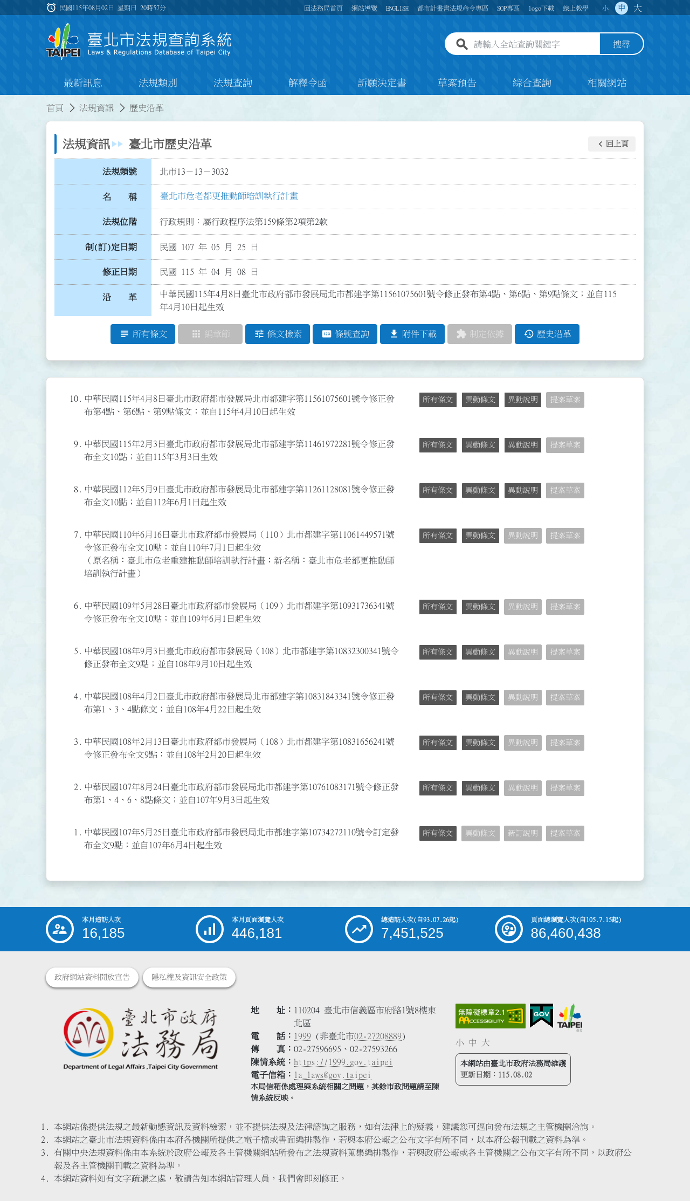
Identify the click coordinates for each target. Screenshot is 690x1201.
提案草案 (565, 399)
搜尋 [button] (621, 44)
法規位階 (119, 221)
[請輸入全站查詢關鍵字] (535, 45)
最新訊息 (83, 83)
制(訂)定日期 (111, 247)
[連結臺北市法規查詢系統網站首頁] (139, 41)
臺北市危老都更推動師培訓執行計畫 (229, 195)
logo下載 (541, 8)
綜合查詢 (532, 83)
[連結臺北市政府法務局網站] (140, 1038)
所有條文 (438, 399)
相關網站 (607, 83)
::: (6, 101)
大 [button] (637, 8)
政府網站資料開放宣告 (92, 977)
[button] (612, 144)
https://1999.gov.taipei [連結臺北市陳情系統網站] (343, 1062)
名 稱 (119, 197)
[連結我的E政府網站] (541, 1016)
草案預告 (457, 83)
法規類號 (119, 171)
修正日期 (119, 272)
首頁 (55, 108)
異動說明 (523, 399)
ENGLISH (397, 8)
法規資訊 (96, 108)
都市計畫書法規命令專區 (452, 8)
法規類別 (158, 83)
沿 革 (119, 297)
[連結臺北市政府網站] (569, 1018)
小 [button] (605, 8)
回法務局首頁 (323, 8)
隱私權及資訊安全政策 (189, 977)
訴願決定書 (382, 83)
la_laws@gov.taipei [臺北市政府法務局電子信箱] (332, 1074)
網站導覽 (364, 8)
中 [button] (621, 8)
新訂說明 (523, 833)
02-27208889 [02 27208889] (378, 1036)
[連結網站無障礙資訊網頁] (491, 1016)
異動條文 (480, 399)
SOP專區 (508, 8)
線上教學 (576, 8)
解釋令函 (307, 83)
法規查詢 (232, 83)
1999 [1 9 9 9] (302, 1036)
